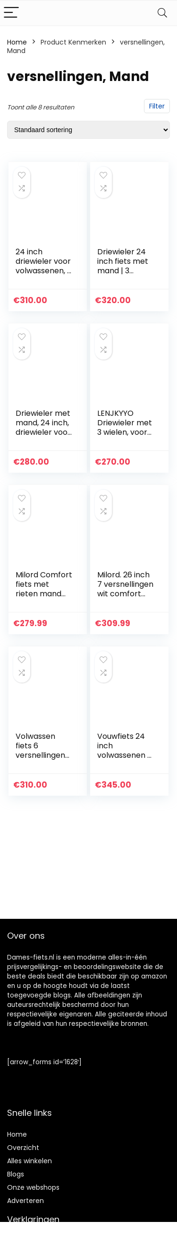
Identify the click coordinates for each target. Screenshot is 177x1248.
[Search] (162, 13)
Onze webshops (33, 1187)
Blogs (15, 1174)
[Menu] (11, 13)
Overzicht (23, 1147)
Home (17, 42)
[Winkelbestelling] (88, 130)
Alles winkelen (29, 1161)
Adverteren (25, 1200)
